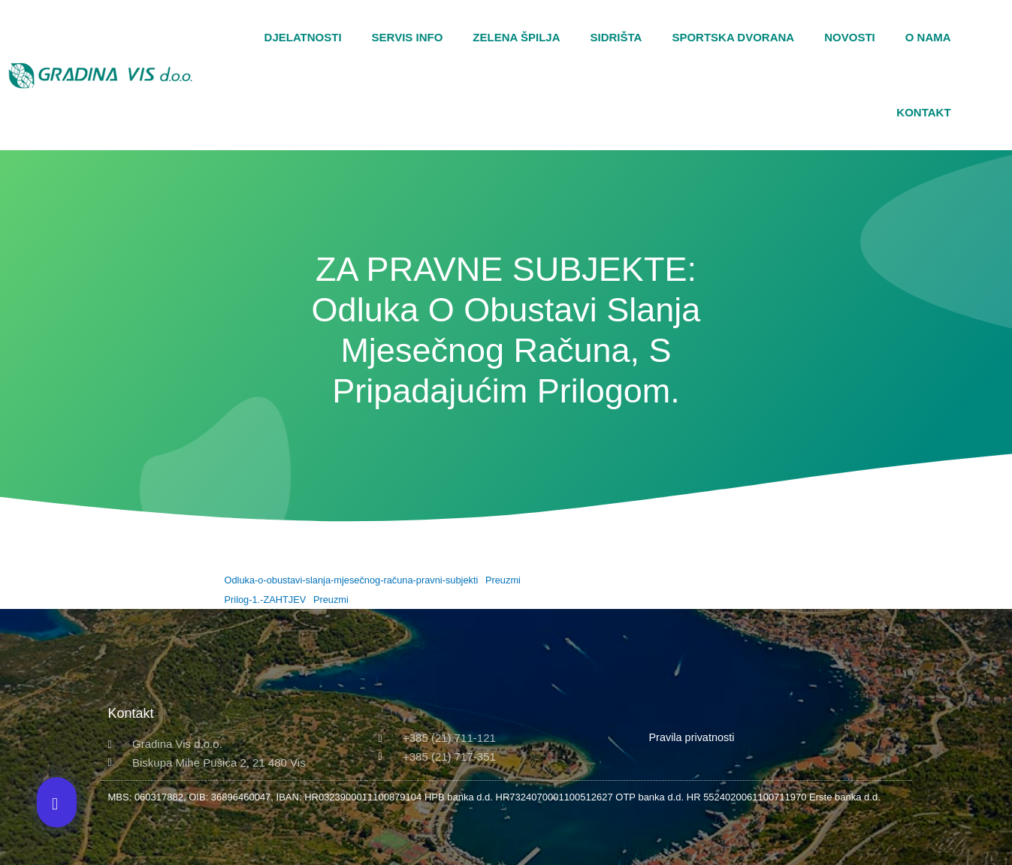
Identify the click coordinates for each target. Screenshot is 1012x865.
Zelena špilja (516, 37)
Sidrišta (616, 37)
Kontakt (923, 112)
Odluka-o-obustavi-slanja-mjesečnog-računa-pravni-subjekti (352, 580)
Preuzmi (503, 580)
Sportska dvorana (733, 37)
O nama (928, 37)
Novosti (849, 37)
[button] (997, 75)
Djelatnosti (303, 37)
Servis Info (407, 37)
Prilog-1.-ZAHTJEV (266, 599)
